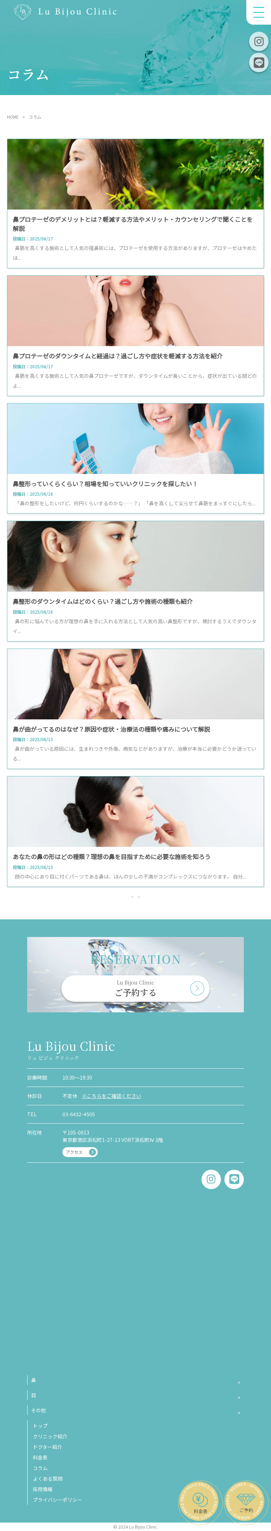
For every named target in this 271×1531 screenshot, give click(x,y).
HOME (13, 117)
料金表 (40, 1457)
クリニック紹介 (50, 1436)
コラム (40, 1467)
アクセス (74, 1152)
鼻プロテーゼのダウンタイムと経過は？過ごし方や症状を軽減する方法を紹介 (118, 355)
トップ (40, 1425)
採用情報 (43, 1489)
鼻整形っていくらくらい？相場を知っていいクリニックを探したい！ (105, 483)
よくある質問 (47, 1478)
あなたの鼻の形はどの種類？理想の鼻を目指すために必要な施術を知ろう (112, 856)
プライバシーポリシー (57, 1499)
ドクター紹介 (47, 1446)
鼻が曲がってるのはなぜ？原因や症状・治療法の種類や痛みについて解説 (111, 729)
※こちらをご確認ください (111, 1095)
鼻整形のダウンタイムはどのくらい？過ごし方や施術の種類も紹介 (103, 601)
